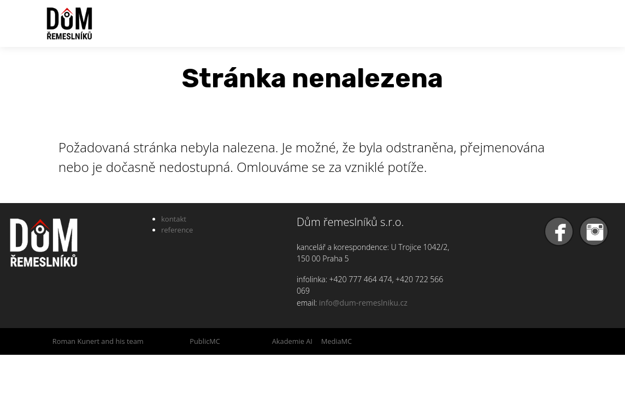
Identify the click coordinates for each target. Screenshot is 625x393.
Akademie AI (292, 341)
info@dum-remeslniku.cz (363, 302)
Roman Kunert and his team (98, 341)
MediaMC (336, 341)
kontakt (173, 219)
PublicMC (205, 341)
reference (177, 230)
